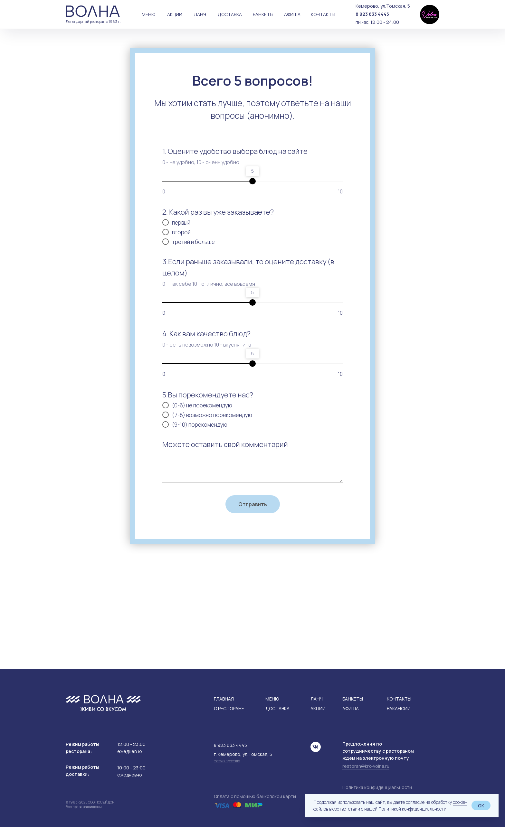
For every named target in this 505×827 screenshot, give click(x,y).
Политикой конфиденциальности (412, 809)
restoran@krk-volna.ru (365, 766)
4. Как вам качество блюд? (206, 334)
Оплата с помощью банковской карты (255, 796)
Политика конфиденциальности (377, 787)
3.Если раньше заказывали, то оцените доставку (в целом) (248, 267)
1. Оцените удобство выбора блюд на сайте (235, 151)
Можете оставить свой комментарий (225, 444)
